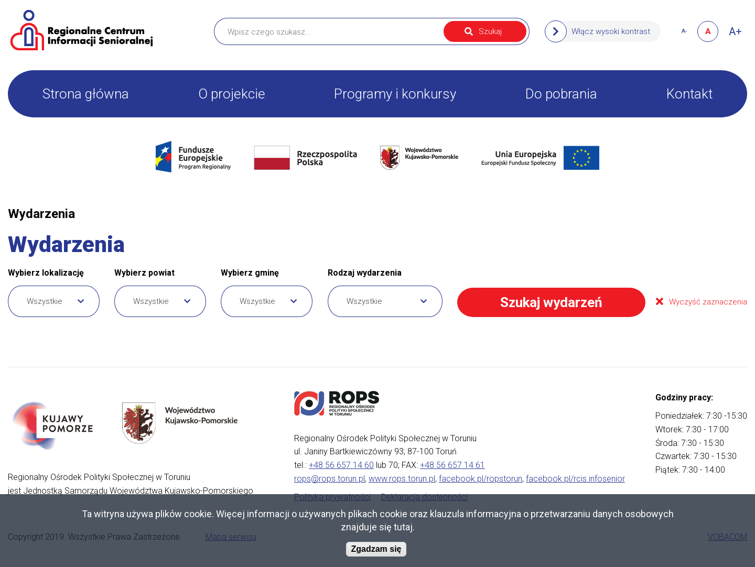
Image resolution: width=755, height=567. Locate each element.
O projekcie (231, 94)
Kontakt (689, 94)
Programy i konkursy (395, 94)
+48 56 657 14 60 (341, 465)
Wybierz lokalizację (46, 273)
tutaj (403, 526)
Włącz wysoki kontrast (610, 31)
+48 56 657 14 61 (452, 465)
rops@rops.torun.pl (329, 479)
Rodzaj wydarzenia (365, 273)
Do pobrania (561, 94)
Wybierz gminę (250, 273)
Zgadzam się (376, 549)
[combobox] (54, 301)
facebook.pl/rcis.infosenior (575, 479)
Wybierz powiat (144, 273)
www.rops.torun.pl (402, 479)
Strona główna (85, 94)
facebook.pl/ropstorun (480, 479)
